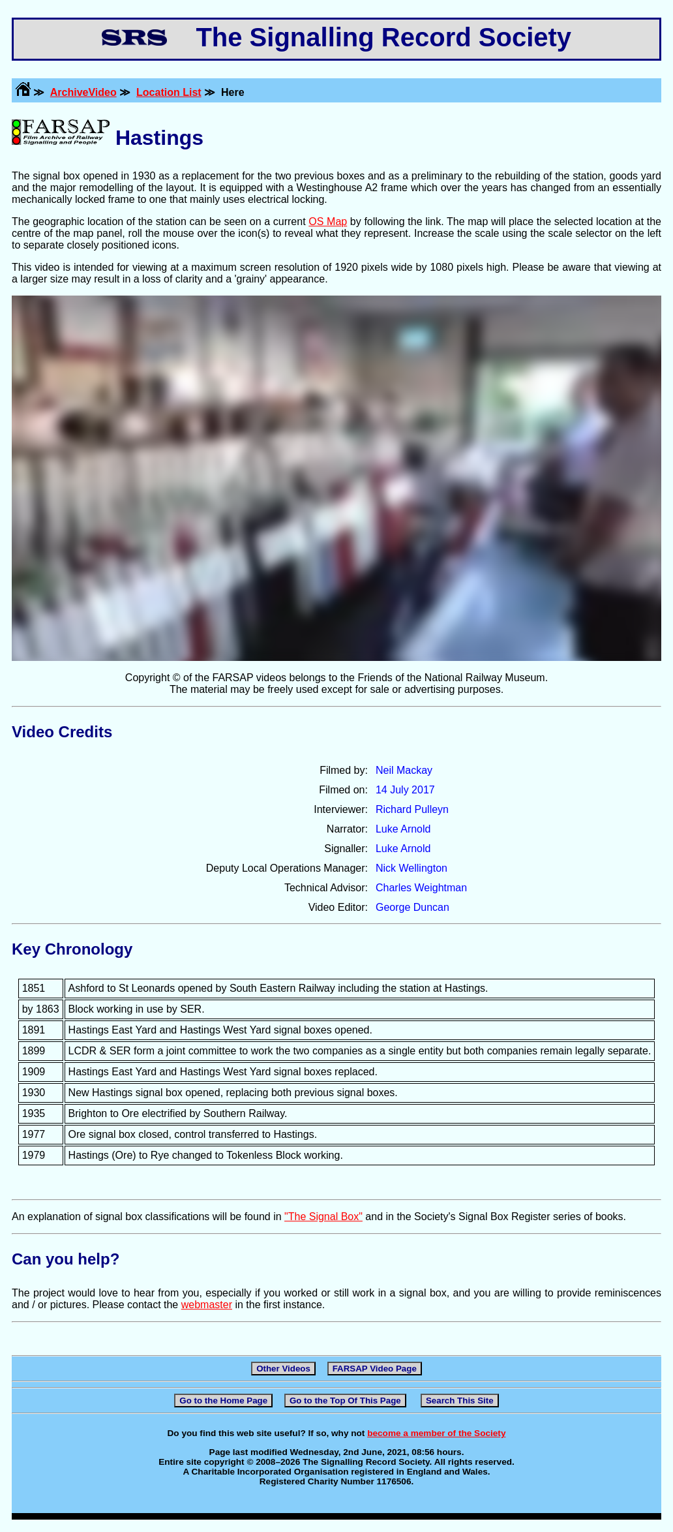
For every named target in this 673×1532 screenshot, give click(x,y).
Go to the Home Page (223, 1400)
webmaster (206, 1304)
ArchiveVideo (83, 92)
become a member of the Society (436, 1433)
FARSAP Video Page (375, 1368)
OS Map (327, 221)
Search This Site (460, 1400)
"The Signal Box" (323, 1216)
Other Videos (283, 1368)
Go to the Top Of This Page (345, 1400)
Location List (169, 92)
